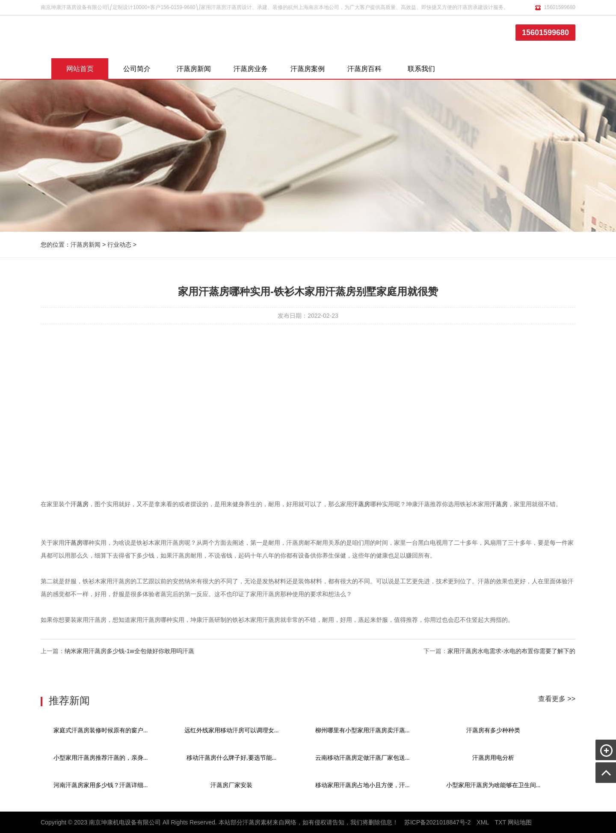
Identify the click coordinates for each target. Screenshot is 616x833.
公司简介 (137, 68)
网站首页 (80, 68)
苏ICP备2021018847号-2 (437, 822)
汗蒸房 (80, 504)
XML (483, 822)
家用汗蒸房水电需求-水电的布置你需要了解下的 (511, 651)
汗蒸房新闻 (194, 68)
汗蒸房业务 (251, 68)
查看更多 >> (556, 698)
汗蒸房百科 (364, 68)
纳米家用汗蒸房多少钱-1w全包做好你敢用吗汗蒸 (129, 651)
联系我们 (421, 68)
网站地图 (520, 822)
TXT (500, 822)
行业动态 (119, 244)
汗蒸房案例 (307, 68)
